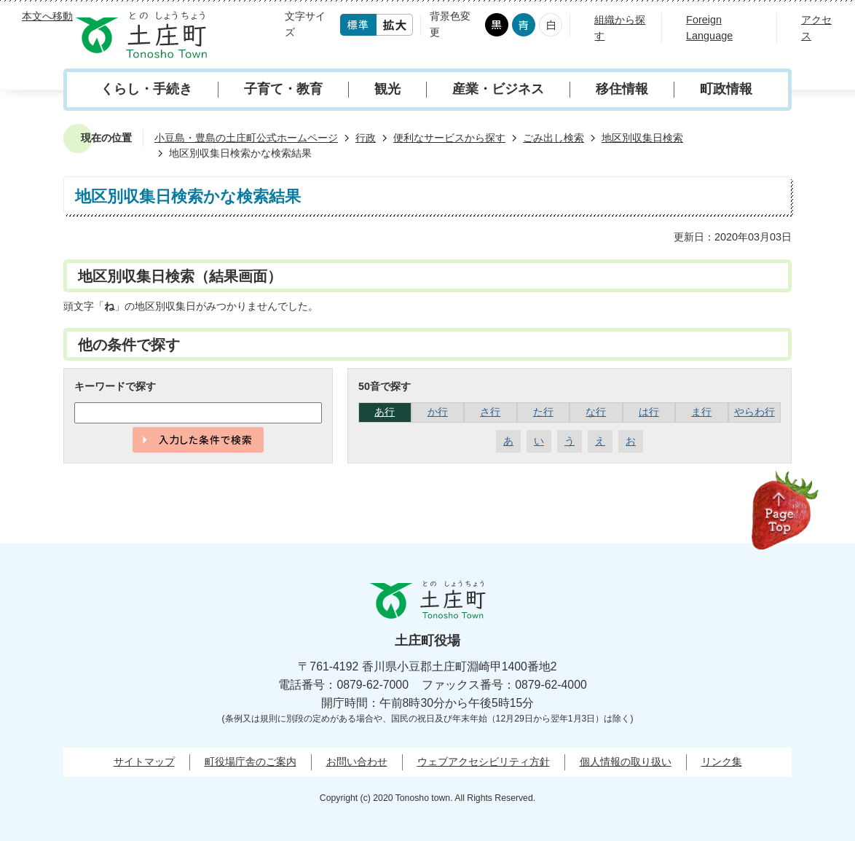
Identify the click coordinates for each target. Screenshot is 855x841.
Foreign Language (709, 28)
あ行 (384, 412)
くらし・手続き (146, 89)
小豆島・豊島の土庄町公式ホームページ (246, 138)
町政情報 (726, 89)
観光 (387, 89)
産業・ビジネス (498, 89)
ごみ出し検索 (553, 138)
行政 (365, 138)
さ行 (490, 412)
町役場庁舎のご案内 (250, 761)
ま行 (701, 412)
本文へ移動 (47, 16)
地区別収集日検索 (642, 138)
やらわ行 (754, 412)
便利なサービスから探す (449, 138)
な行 (596, 412)
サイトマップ (144, 761)
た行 (543, 412)
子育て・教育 (283, 89)
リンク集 (721, 761)
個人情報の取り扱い (625, 761)
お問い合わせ (356, 761)
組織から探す (619, 28)
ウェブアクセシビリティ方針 (483, 761)
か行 (438, 412)
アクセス (816, 28)
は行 (649, 412)
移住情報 (622, 89)
